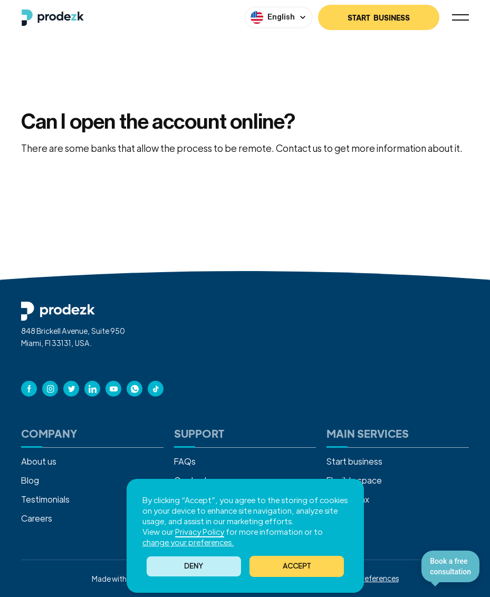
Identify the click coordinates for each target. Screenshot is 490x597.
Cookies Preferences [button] (364, 578)
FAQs (185, 461)
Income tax (347, 499)
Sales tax (344, 518)
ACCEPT (297, 565)
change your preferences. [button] (188, 542)
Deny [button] (193, 565)
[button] (296, 566)
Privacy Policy (199, 531)
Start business (354, 461)
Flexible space (354, 480)
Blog (30, 480)
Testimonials (45, 499)
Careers (36, 518)
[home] (52, 17)
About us (38, 461)
